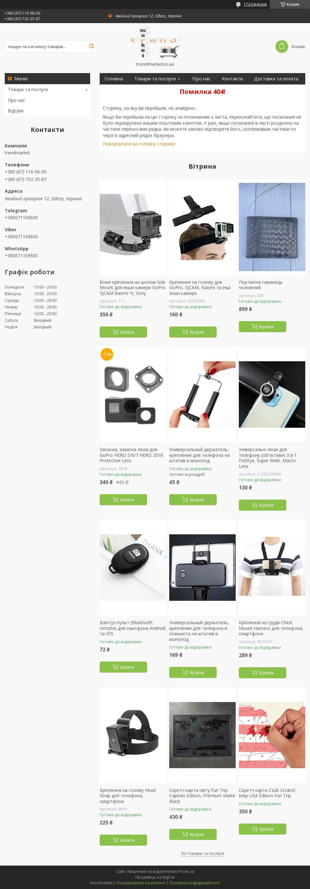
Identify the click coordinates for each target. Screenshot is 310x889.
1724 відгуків (255, 4)
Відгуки (15, 111)
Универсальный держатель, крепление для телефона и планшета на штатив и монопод (199, 631)
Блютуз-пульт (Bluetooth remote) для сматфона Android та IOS (132, 628)
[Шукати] (91, 46)
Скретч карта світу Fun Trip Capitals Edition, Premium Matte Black (202, 795)
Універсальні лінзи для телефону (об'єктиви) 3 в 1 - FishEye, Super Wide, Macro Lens (269, 458)
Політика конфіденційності (195, 883)
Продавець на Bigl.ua (155, 877)
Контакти (232, 78)
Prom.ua (186, 871)
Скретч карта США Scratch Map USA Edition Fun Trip (267, 793)
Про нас (16, 100)
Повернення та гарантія (131, 90)
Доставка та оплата (276, 78)
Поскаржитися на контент (141, 883)
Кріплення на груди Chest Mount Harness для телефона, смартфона (271, 628)
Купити (127, 332)
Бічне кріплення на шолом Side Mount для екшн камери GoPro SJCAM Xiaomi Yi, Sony (132, 287)
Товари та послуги (28, 89)
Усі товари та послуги (202, 853)
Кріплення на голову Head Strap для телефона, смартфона (128, 795)
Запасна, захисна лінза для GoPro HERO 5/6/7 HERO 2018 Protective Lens (131, 455)
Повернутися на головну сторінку (139, 144)
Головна (113, 78)
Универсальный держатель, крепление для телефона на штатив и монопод (199, 455)
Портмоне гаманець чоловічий (260, 284)
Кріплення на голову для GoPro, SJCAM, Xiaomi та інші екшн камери (200, 287)
